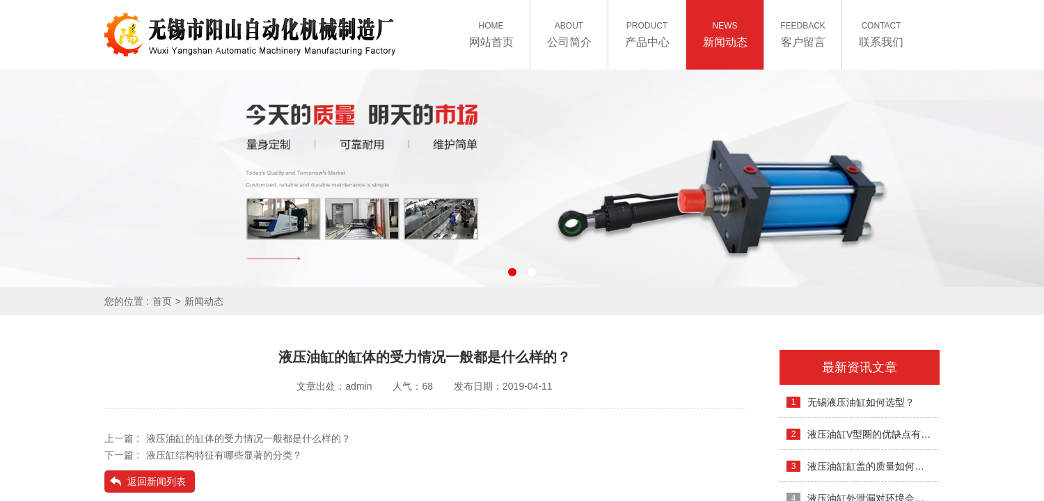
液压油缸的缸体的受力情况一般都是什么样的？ (248, 438)
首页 (162, 301)
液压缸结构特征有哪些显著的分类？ (224, 455)
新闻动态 (203, 301)
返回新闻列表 (156, 481)
